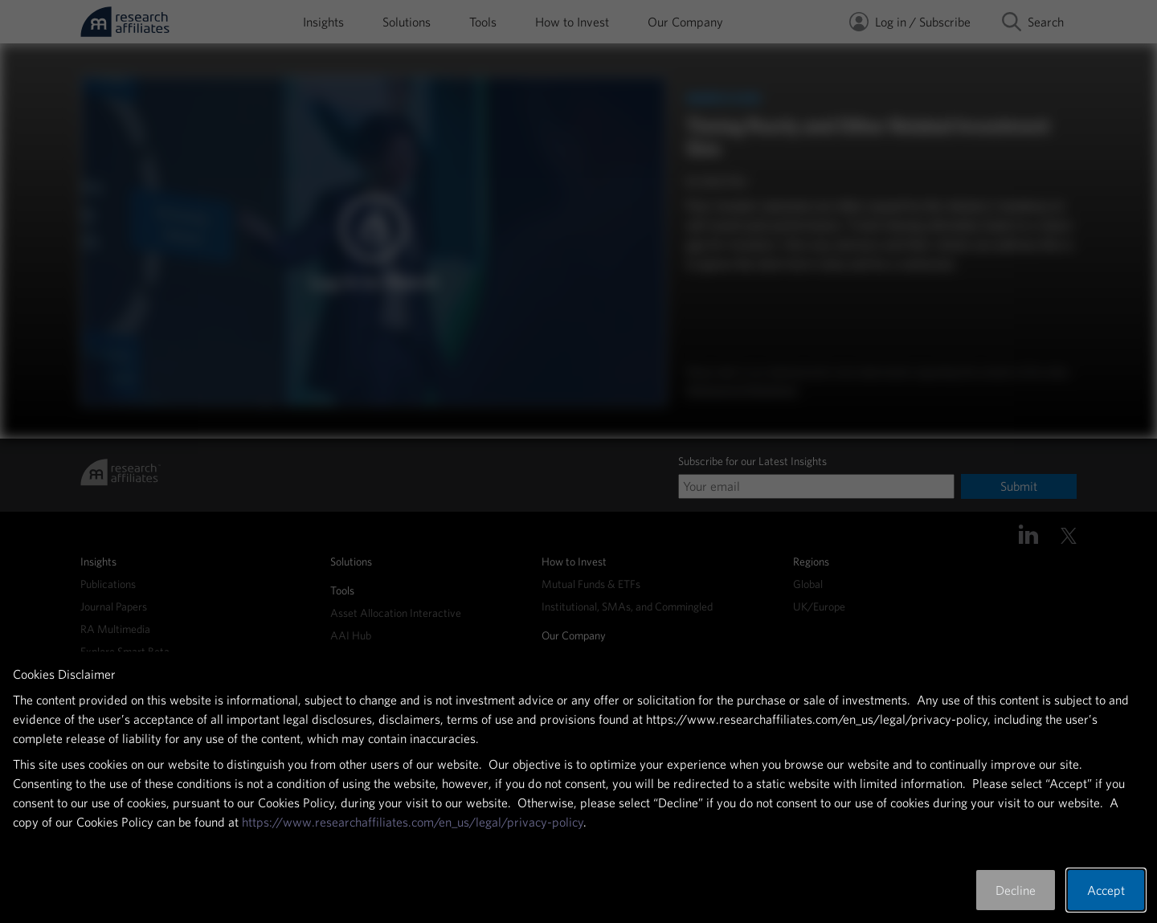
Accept (1106, 890)
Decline (1016, 890)
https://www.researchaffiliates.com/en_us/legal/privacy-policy (412, 822)
